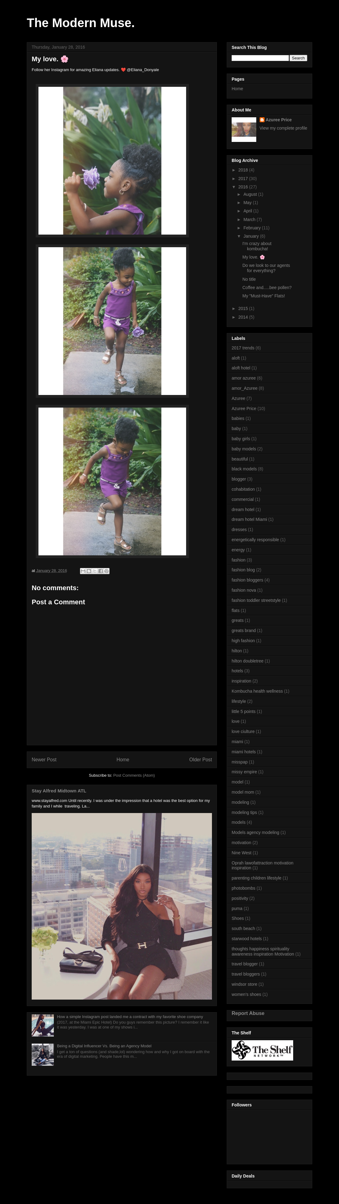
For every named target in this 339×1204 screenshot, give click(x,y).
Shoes (238, 918)
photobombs (243, 888)
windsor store (244, 984)
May (248, 202)
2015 (243, 308)
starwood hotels (247, 938)
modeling (240, 802)
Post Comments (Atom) (134, 775)
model (237, 781)
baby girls (241, 438)
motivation (241, 842)
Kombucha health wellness (257, 691)
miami (237, 741)
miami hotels (244, 751)
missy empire (244, 771)
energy (238, 549)
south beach (243, 928)
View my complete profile (283, 128)
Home (123, 759)
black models (244, 468)
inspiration (241, 681)
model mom (243, 792)
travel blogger (245, 963)
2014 (243, 317)
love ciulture (243, 731)
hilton (237, 650)
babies (238, 418)
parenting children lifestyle (256, 878)
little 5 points (244, 711)
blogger (239, 479)
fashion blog (243, 569)
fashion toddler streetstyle (256, 600)
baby (236, 428)
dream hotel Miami (249, 519)
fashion (238, 560)
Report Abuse (248, 1013)
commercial (243, 499)
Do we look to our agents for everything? (266, 268)
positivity (240, 898)
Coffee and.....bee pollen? (267, 287)
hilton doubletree (248, 660)
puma (237, 908)
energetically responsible (255, 539)
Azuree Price (279, 119)
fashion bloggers (247, 580)
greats (238, 620)
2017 (243, 178)
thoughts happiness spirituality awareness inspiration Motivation (263, 951)
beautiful (240, 459)
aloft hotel (241, 367)
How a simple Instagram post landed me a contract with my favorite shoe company (130, 1016)
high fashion (243, 640)
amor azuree (244, 378)
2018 (243, 169)
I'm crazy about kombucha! (257, 246)
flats (236, 610)
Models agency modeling (255, 832)
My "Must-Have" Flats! (263, 295)
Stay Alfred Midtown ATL (59, 790)
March (250, 219)
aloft (236, 358)
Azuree (238, 398)
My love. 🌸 (253, 257)
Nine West (241, 852)
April (248, 210)
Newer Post (44, 759)
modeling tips (244, 812)
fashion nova (244, 590)
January (251, 236)
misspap (240, 761)
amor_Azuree (244, 388)
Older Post (200, 759)
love (236, 721)
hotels (237, 670)
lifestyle (239, 701)
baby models (244, 448)
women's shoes (246, 994)
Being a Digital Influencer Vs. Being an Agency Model (104, 1046)
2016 (243, 186)
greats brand (244, 630)
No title (249, 279)
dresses (239, 529)
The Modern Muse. (81, 23)
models (238, 822)
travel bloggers (246, 974)
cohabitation (243, 489)
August (250, 194)
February (252, 227)
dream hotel (243, 509)
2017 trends (243, 347)
